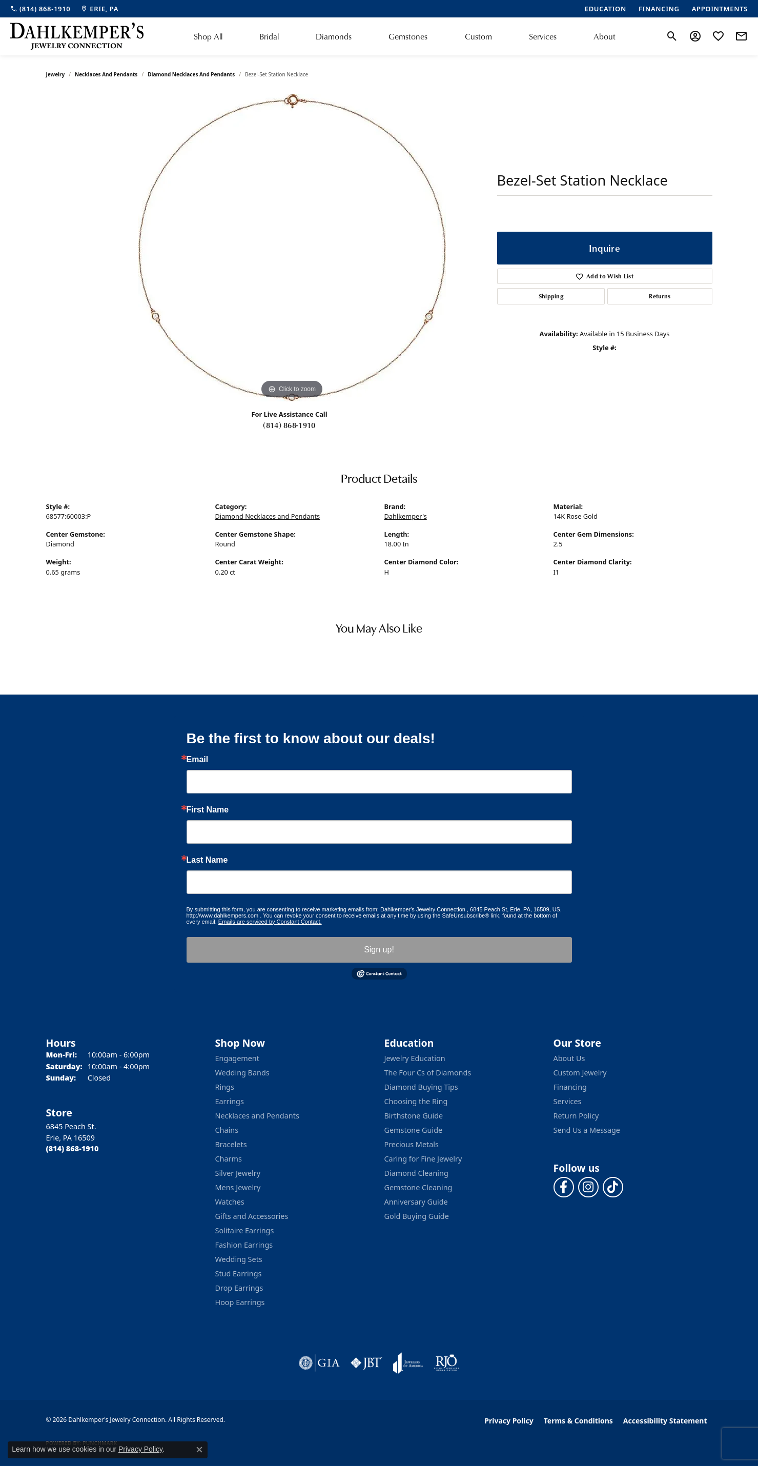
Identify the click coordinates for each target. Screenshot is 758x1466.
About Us (569, 1058)
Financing (570, 1087)
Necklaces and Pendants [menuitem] (257, 1116)
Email (198, 760)
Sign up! (379, 949)
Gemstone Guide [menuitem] (413, 1130)
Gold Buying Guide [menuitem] (416, 1216)
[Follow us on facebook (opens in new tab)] (564, 1187)
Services (543, 36)
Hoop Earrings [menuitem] (240, 1302)
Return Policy (576, 1116)
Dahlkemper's (405, 516)
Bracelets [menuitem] (231, 1144)
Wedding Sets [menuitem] (238, 1259)
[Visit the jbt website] (366, 1363)
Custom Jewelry (580, 1072)
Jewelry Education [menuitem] (414, 1058)
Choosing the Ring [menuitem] (416, 1101)
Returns (659, 296)
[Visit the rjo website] (446, 1363)
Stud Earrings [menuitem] (238, 1273)
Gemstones (407, 36)
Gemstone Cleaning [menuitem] (418, 1187)
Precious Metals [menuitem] (411, 1144)
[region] (292, 247)
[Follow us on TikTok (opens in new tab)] (613, 1187)
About (604, 36)
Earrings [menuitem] (229, 1101)
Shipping (551, 296)
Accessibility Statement (665, 1421)
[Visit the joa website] (408, 1363)
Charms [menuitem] (228, 1159)
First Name (208, 810)
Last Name (207, 860)
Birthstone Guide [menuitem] (413, 1116)
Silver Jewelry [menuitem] (238, 1173)
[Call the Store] (72, 1148)
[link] (40, 8)
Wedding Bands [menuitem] (242, 1072)
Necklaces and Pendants (106, 74)
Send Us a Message (587, 1130)
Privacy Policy (508, 1421)
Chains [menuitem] (227, 1130)
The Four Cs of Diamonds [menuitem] (428, 1072)
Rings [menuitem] (224, 1087)
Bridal (269, 36)
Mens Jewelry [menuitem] (238, 1187)
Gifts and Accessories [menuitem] (252, 1216)
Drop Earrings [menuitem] (239, 1288)
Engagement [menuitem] (237, 1058)
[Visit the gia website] (319, 1363)
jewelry (55, 74)
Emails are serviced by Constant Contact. (270, 922)
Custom (478, 36)
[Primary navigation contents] (405, 36)
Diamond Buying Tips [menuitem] (421, 1087)
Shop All (208, 36)
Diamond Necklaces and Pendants (191, 74)
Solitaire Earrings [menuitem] (244, 1230)
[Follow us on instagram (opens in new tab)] (588, 1187)
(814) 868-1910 (289, 425)
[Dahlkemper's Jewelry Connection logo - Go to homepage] (77, 36)
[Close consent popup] (199, 1450)
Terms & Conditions (578, 1421)
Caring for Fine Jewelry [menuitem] (423, 1159)
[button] (672, 36)
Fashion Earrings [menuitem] (244, 1245)
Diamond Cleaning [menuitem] (416, 1173)
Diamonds (334, 36)
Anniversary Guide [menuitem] (416, 1202)
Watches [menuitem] (229, 1202)
